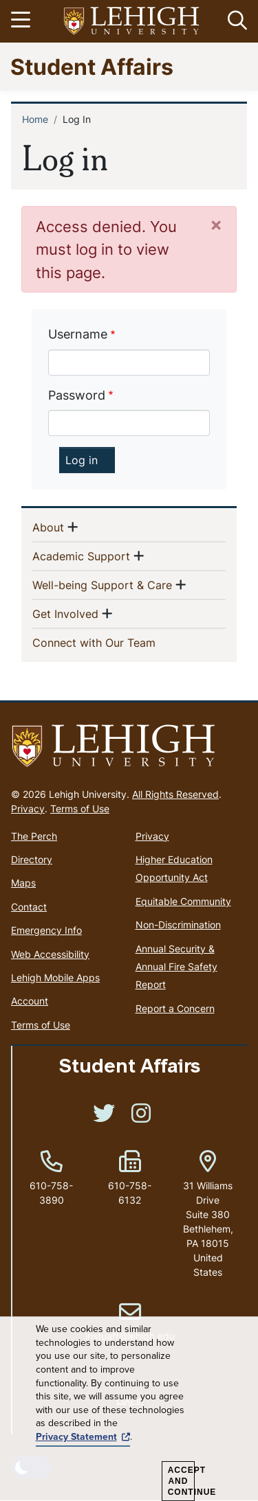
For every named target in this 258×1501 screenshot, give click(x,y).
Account (29, 1000)
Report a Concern (175, 1008)
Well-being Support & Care (102, 584)
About (48, 526)
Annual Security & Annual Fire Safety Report (176, 967)
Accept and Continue (181, 1481)
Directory (31, 859)
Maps (23, 882)
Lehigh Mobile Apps (55, 977)
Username (77, 334)
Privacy (28, 808)
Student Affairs (91, 66)
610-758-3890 (51, 1192)
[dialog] (129, 1409)
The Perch (34, 836)
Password (76, 395)
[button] (235, 21)
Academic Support (81, 555)
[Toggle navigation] (22, 21)
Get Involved (65, 613)
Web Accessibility (50, 954)
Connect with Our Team (116, 642)
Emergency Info (46, 930)
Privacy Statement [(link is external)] (83, 1437)
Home (35, 119)
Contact (29, 906)
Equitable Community (183, 901)
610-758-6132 (129, 1192)
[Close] (216, 224)
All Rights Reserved (175, 794)
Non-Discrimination (178, 924)
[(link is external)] (104, 1117)
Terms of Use (79, 808)
